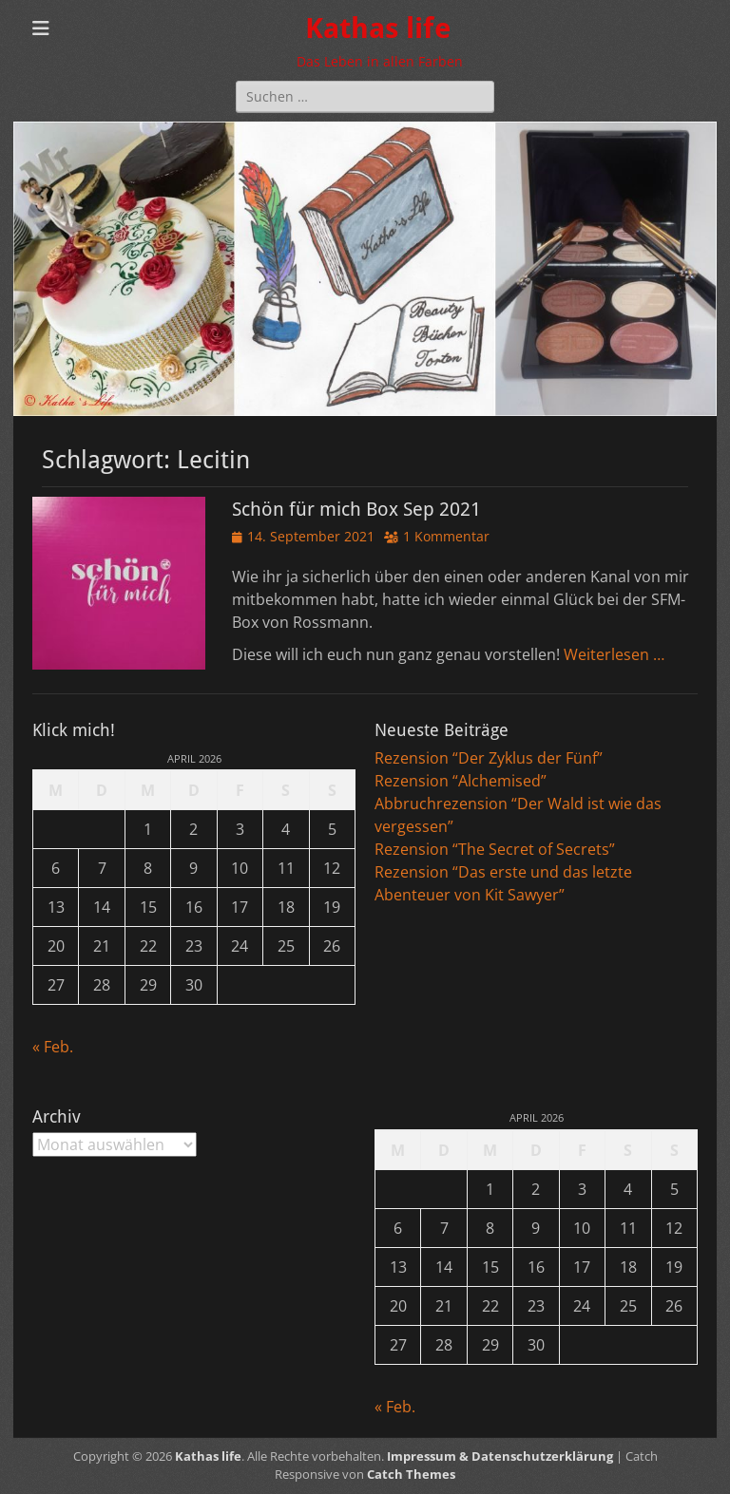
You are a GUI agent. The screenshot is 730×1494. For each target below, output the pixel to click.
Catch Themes (411, 1474)
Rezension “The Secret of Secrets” (495, 849)
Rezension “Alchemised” (461, 780)
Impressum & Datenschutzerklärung (500, 1456)
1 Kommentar (446, 536)
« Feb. (52, 1046)
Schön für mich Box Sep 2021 (356, 509)
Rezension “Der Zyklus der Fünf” (489, 757)
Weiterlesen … (614, 654)
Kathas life (378, 28)
